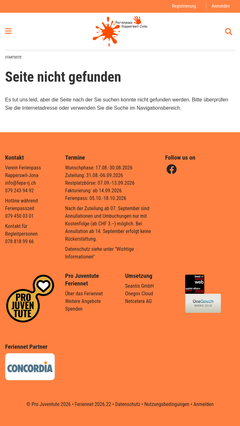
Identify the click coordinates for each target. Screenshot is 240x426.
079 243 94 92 (19, 191)
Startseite (13, 57)
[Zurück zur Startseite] (120, 31)
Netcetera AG (138, 301)
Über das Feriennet (84, 294)
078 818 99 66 (19, 241)
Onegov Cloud (139, 294)
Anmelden (221, 6)
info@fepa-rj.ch (20, 183)
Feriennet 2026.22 (93, 404)
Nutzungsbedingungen (166, 404)
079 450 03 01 (19, 216)
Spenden (74, 309)
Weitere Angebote (83, 301)
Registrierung (184, 6)
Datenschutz (127, 404)
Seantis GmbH (139, 286)
